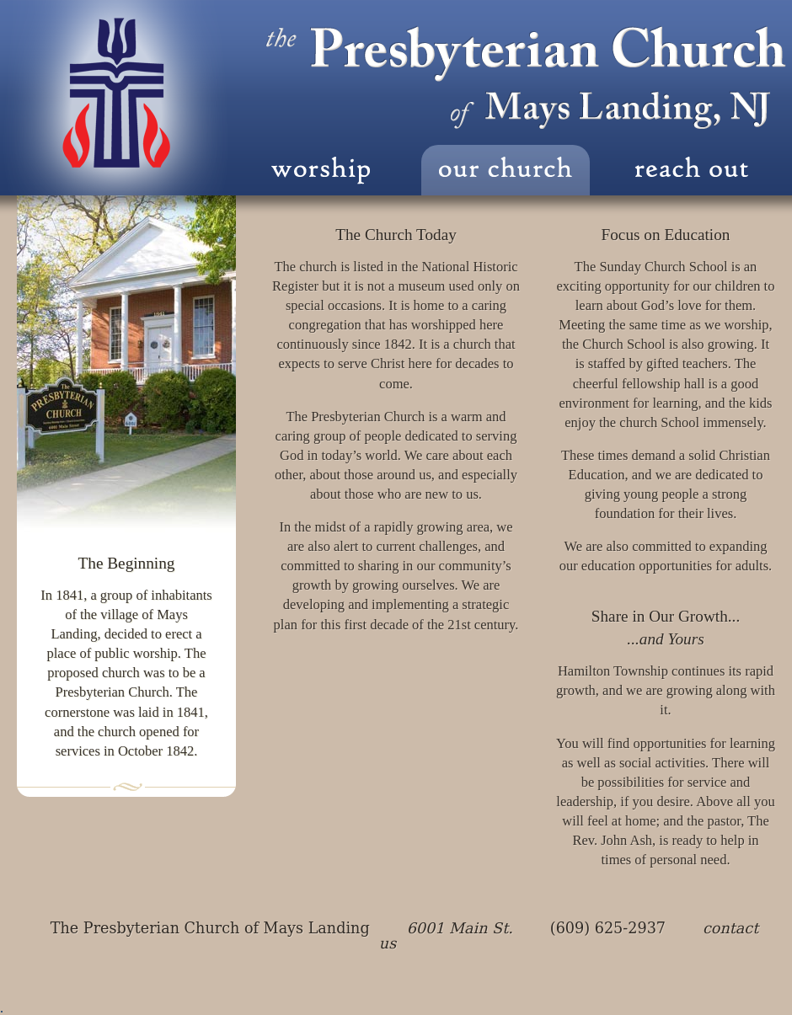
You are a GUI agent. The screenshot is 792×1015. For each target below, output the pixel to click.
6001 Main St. (460, 928)
